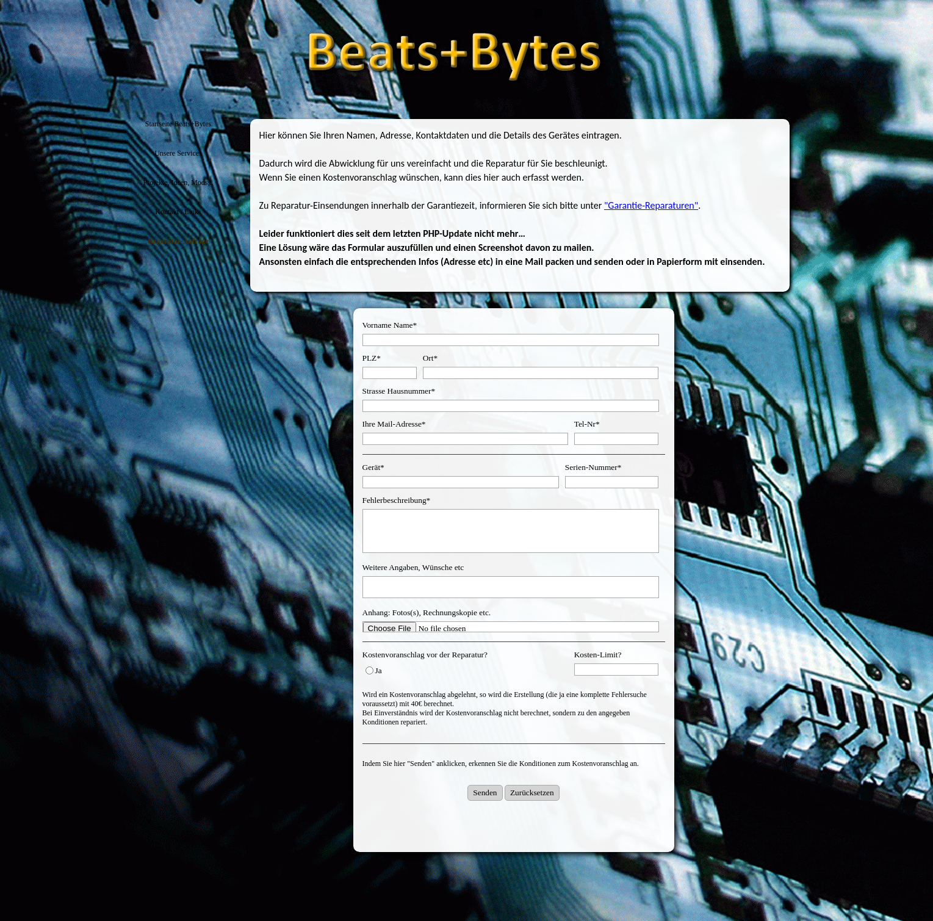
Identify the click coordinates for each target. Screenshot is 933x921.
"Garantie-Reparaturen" (651, 205)
